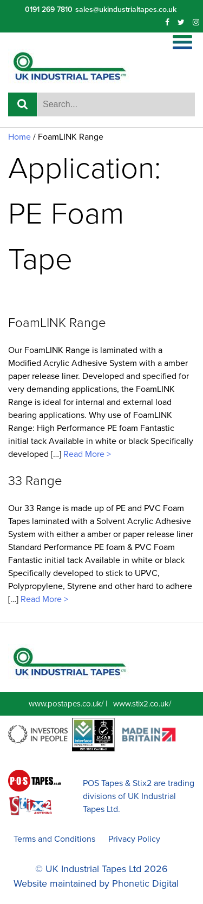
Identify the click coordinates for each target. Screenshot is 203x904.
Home (19, 137)
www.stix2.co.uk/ (142, 704)
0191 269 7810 (49, 9)
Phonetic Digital (145, 883)
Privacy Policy (134, 839)
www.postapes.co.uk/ (66, 704)
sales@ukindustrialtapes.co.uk (125, 9)
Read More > (86, 454)
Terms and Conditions (54, 839)
